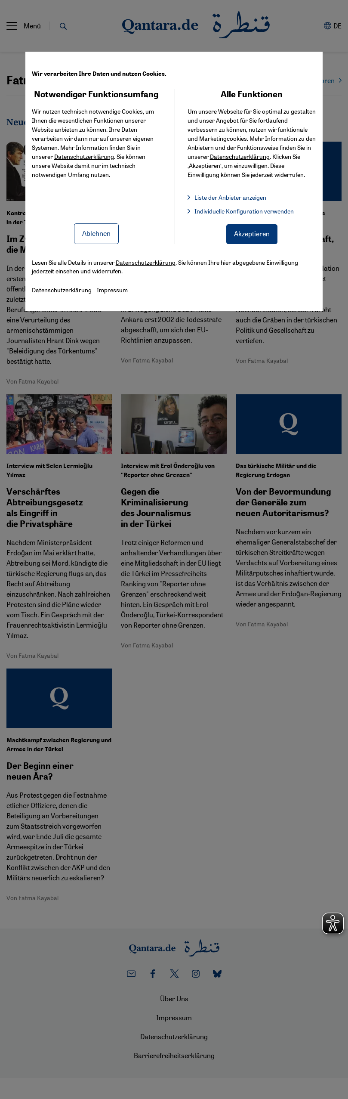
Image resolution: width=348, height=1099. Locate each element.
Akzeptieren (252, 233)
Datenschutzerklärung (84, 156)
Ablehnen (96, 233)
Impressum (112, 290)
